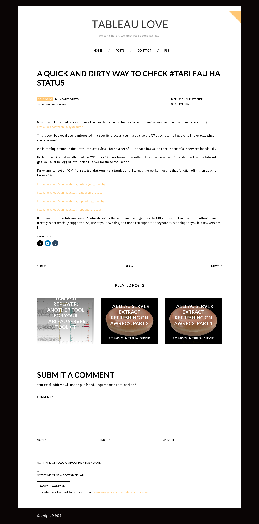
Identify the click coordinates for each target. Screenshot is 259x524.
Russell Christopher (190, 99)
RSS (166, 50)
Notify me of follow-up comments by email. (69, 462)
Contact (144, 50)
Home (98, 50)
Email (105, 440)
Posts (120, 50)
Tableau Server (57, 104)
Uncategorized (69, 99)
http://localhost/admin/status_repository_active (72, 209)
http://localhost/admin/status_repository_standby (73, 201)
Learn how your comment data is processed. (123, 492)
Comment (45, 397)
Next (215, 266)
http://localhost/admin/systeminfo (62, 127)
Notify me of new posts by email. (61, 475)
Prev (44, 266)
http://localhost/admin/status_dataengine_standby (74, 184)
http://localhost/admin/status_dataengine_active (72, 192)
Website (169, 440)
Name (42, 440)
